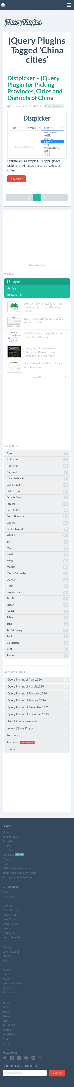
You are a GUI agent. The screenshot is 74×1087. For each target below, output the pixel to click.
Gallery (37, 523)
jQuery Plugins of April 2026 (37, 679)
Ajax (37, 453)
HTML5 (37, 535)
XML (37, 649)
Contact (37, 749)
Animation (37, 459)
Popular (7, 850)
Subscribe (57, 1073)
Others (37, 579)
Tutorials (14, 295)
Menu (37, 560)
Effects (37, 504)
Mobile (37, 567)
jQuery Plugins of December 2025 (37, 707)
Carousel (37, 472)
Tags (12, 288)
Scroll (37, 598)
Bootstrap (37, 466)
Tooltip (37, 636)
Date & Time (37, 491)
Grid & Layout (37, 529)
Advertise (37, 742)
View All (49, 377)
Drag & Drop (37, 497)
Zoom (37, 655)
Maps (37, 548)
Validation (37, 643)
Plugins (13, 281)
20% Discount (27, 742)
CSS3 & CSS (37, 485)
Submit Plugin (11, 836)
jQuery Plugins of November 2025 (37, 714)
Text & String (37, 630)
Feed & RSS (37, 510)
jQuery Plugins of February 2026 (37, 693)
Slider (37, 605)
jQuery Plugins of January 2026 (37, 700)
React (37, 586)
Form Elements (53, 106)
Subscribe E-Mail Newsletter (19, 872)
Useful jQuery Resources (37, 721)
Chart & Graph (37, 478)
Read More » (16, 178)
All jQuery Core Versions (17, 877)
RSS (5, 863)
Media (37, 554)
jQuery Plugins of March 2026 (37, 686)
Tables (37, 617)
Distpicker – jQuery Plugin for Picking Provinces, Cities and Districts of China (35, 88)
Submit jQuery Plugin (37, 728)
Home (6, 832)
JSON (37, 542)
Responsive (37, 592)
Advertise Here (37, 265)
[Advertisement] (37, 237)
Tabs (37, 624)
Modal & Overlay (37, 573)
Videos (7, 845)
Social (37, 611)
